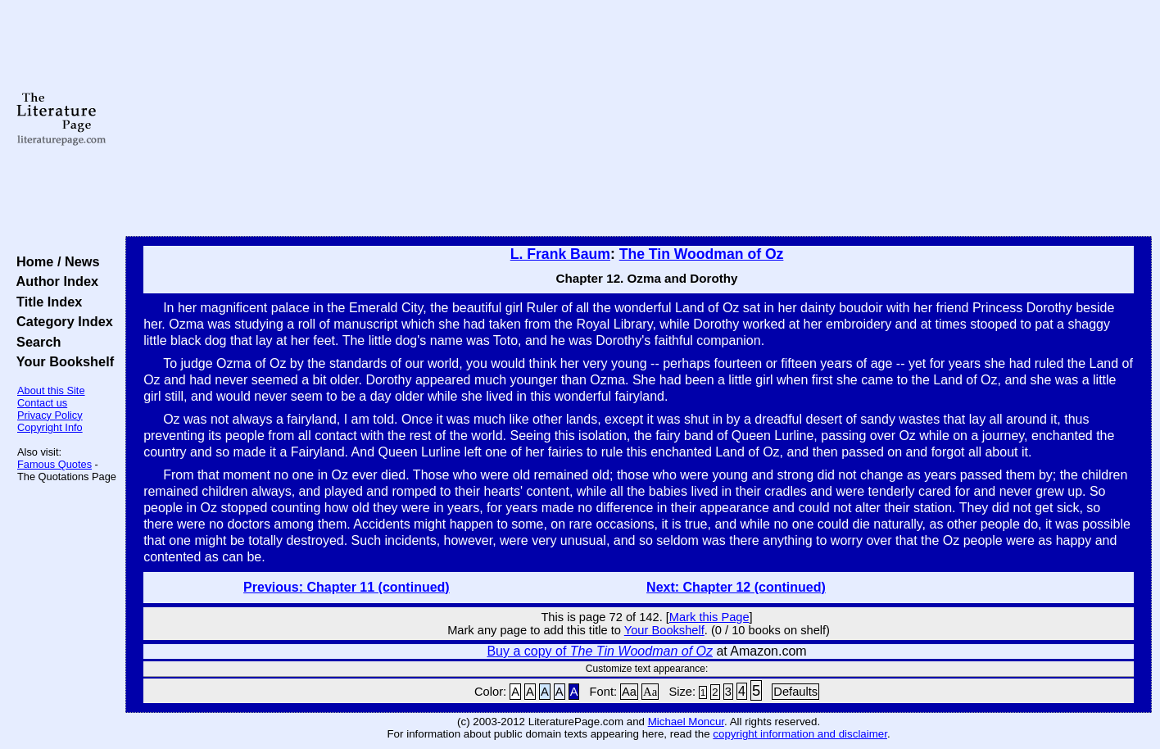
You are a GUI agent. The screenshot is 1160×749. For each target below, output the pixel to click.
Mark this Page (709, 617)
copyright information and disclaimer (800, 734)
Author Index (53, 281)
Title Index (45, 301)
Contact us (42, 403)
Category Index (61, 321)
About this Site (51, 390)
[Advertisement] (639, 119)
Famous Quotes (54, 464)
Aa (629, 691)
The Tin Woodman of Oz (701, 254)
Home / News (54, 261)
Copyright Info (50, 427)
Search (35, 341)
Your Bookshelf (61, 361)
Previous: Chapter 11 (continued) (346, 587)
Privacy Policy (50, 415)
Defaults (795, 691)
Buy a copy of (600, 651)
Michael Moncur (686, 721)
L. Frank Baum (560, 254)
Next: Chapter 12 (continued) (736, 587)
